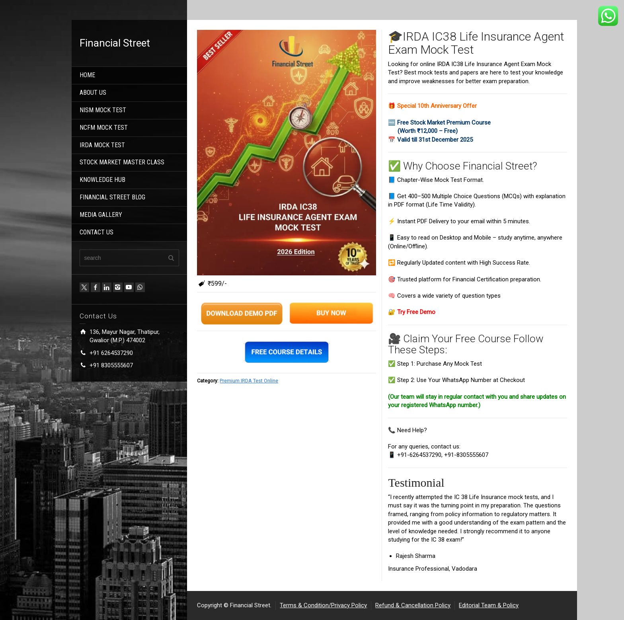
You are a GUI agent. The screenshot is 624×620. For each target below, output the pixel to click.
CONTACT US (96, 232)
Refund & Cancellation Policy (412, 605)
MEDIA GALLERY (101, 214)
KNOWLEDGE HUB (102, 179)
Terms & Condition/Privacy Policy (323, 605)
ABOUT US (93, 92)
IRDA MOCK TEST (102, 145)
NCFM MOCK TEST (104, 127)
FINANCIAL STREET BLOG (112, 197)
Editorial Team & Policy (489, 605)
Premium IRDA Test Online (249, 381)
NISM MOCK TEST (103, 110)
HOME (87, 75)
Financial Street (115, 43)
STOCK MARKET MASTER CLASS (122, 162)
